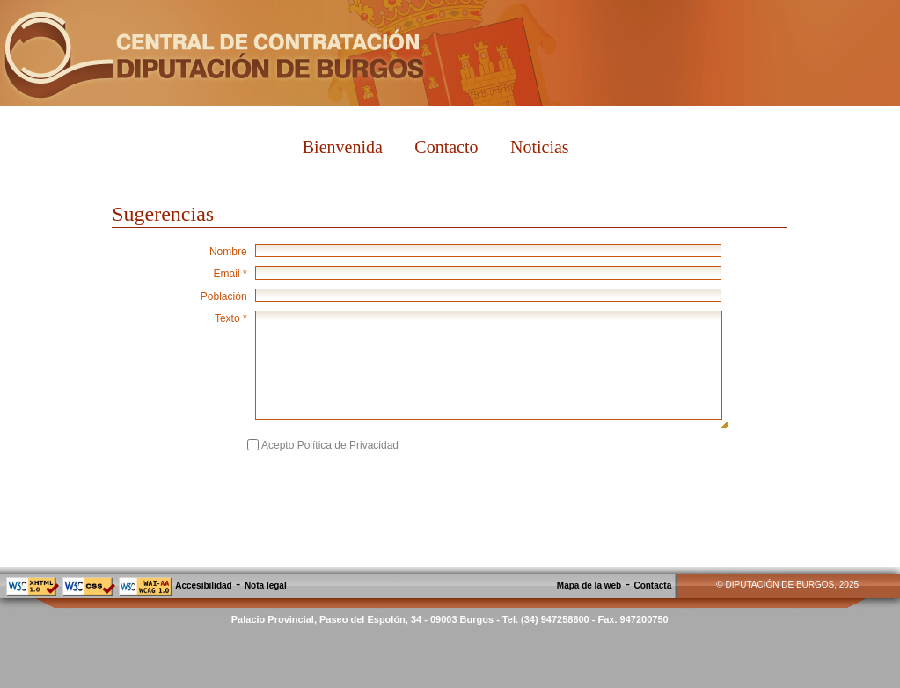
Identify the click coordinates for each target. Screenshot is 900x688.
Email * (230, 273)
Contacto (446, 147)
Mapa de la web (589, 585)
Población (224, 296)
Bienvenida (343, 147)
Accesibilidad (203, 585)
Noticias (539, 147)
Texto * (231, 318)
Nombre (228, 251)
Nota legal (266, 585)
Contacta (652, 585)
